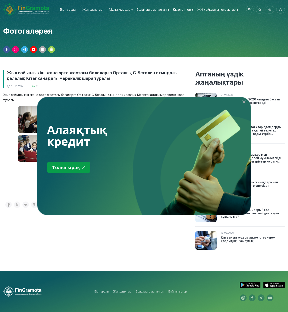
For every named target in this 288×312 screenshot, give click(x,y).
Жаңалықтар (91, 9)
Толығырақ (70, 167)
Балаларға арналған (150, 291)
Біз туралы (67, 9)
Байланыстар (177, 291)
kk (248, 9)
